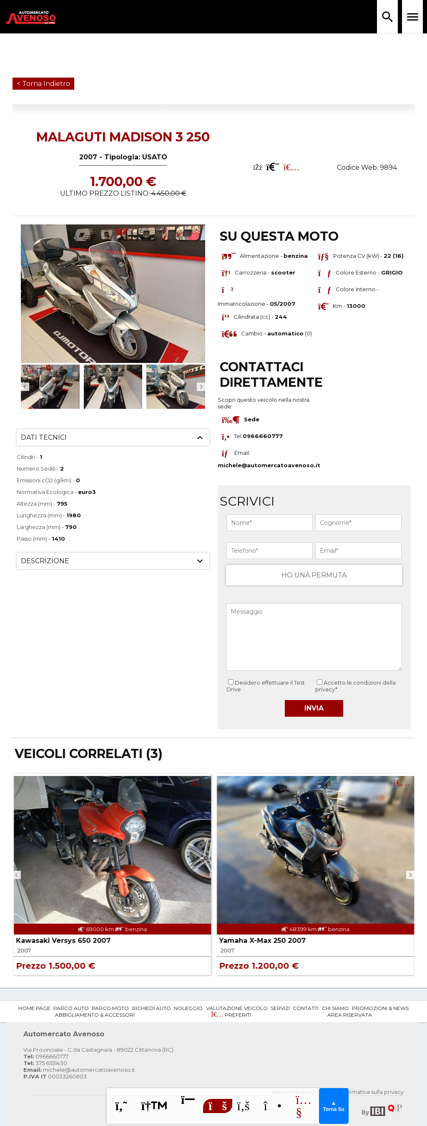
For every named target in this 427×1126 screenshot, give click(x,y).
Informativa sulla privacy (371, 1091)
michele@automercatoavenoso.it (269, 465)
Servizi (280, 1008)
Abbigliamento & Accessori (95, 1015)
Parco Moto (110, 1008)
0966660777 (45, 1056)
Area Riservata (349, 1015)
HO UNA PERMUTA (314, 575)
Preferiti (231, 1014)
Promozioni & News (380, 1008)
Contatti (306, 1008)
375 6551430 (45, 1063)
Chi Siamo (335, 1008)
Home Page (34, 1008)
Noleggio (188, 1008)
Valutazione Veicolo (237, 1008)
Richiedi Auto (151, 1008)
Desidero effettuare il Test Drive (265, 686)
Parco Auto (71, 1008)
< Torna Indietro (43, 84)
